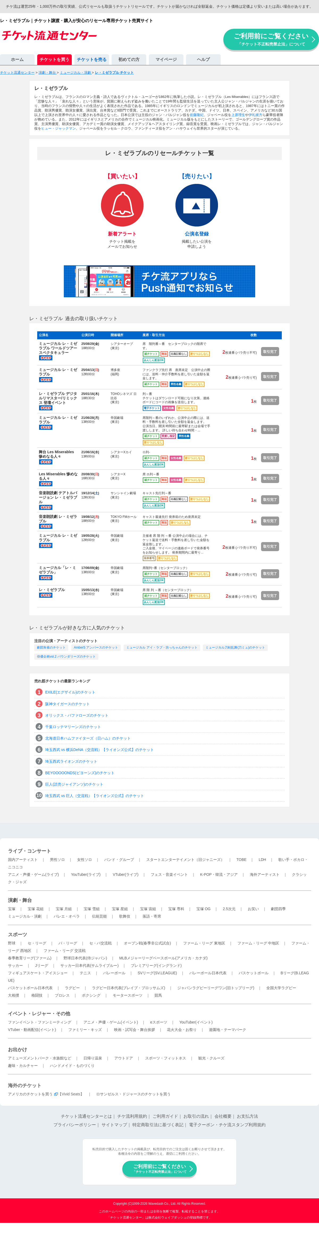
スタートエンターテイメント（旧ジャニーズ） (185, 859)
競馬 (158, 995)
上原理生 (238, 115)
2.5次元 (229, 909)
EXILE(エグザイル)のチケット (70, 692)
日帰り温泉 (92, 1058)
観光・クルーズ (211, 1058)
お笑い (253, 909)
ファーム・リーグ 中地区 (258, 943)
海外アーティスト (265, 874)
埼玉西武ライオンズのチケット (71, 761)
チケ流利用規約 (132, 1116)
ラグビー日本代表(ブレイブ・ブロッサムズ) (128, 988)
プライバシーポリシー (74, 1125)
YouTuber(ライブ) (85, 874)
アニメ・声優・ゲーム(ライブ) (33, 874)
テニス (85, 973)
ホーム (17, 59)
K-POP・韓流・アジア (219, 874)
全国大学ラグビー (281, 988)
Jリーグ (41, 965)
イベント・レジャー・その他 (39, 1013)
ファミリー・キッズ (85, 1030)
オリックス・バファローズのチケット (76, 715)
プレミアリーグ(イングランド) (156, 965)
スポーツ (17, 934)
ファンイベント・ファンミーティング (39, 1022)
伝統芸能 (99, 916)
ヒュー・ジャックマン (58, 128)
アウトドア (123, 1058)
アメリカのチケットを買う (30, 1094)
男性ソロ (57, 859)
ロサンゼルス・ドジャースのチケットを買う (133, 1094)
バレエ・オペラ (67, 916)
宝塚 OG (203, 909)
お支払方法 (247, 1116)
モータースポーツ (127, 995)
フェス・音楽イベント (169, 874)
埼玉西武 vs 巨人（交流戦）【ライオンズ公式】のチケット (94, 796)
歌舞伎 (124, 916)
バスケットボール (253, 973)
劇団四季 (278, 909)
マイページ (166, 59)
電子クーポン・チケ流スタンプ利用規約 (227, 1125)
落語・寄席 (151, 916)
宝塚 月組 (64, 909)
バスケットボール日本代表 (30, 988)
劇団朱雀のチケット (51, 647)
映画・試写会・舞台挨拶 (134, 1030)
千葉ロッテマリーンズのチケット (73, 727)
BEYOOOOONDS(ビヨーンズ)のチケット (80, 773)
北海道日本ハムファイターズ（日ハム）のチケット (88, 738)
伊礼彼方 (255, 115)
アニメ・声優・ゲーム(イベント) (110, 1022)
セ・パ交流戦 (100, 943)
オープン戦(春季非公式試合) (147, 943)
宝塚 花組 (36, 909)
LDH (262, 859)
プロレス (62, 995)
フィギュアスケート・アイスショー (38, 973)
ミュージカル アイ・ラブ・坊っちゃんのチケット (161, 647)
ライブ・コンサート (29, 851)
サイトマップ (114, 1125)
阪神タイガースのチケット (67, 704)
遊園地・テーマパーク (227, 1030)
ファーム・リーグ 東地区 (204, 943)
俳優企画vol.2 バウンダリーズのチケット (66, 656)
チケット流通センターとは (86, 1116)
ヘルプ (203, 59)
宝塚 (11, 909)
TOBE (241, 859)
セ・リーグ (37, 943)
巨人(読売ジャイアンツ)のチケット (74, 784)
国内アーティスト (23, 859)
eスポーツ (158, 1022)
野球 (11, 943)
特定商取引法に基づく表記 (157, 1125)
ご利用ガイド (165, 1116)
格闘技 (37, 995)
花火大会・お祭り (182, 1030)
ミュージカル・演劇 (24, 916)
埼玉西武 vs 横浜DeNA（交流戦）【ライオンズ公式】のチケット (99, 750)
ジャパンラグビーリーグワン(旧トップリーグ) (215, 988)
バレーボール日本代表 (207, 973)
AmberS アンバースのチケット (96, 647)
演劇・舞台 (20, 900)
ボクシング (91, 995)
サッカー (15, 965)
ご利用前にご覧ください (271, 39)
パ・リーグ (67, 943)
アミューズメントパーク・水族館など (39, 1058)
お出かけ (17, 1049)
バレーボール (114, 973)
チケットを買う (54, 59)
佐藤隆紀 (197, 115)
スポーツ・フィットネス (165, 1058)
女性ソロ (84, 859)
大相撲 (13, 995)
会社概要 (223, 1116)
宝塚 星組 (120, 909)
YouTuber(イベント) (196, 1022)
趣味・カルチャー (23, 1065)
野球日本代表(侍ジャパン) (85, 958)
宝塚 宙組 (148, 909)
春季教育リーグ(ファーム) (29, 958)
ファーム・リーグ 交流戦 (65, 950)
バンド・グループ (119, 859)
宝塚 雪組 (92, 909)
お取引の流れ (196, 1116)
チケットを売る (92, 59)
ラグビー (72, 988)
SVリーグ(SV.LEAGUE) (157, 973)
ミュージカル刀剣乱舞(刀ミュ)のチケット (235, 647)
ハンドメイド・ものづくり (72, 1065)
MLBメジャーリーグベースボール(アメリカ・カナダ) (163, 958)
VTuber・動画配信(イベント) (32, 1030)
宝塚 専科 (176, 909)
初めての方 (129, 59)
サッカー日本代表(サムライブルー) (89, 965)
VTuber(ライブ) (125, 874)
